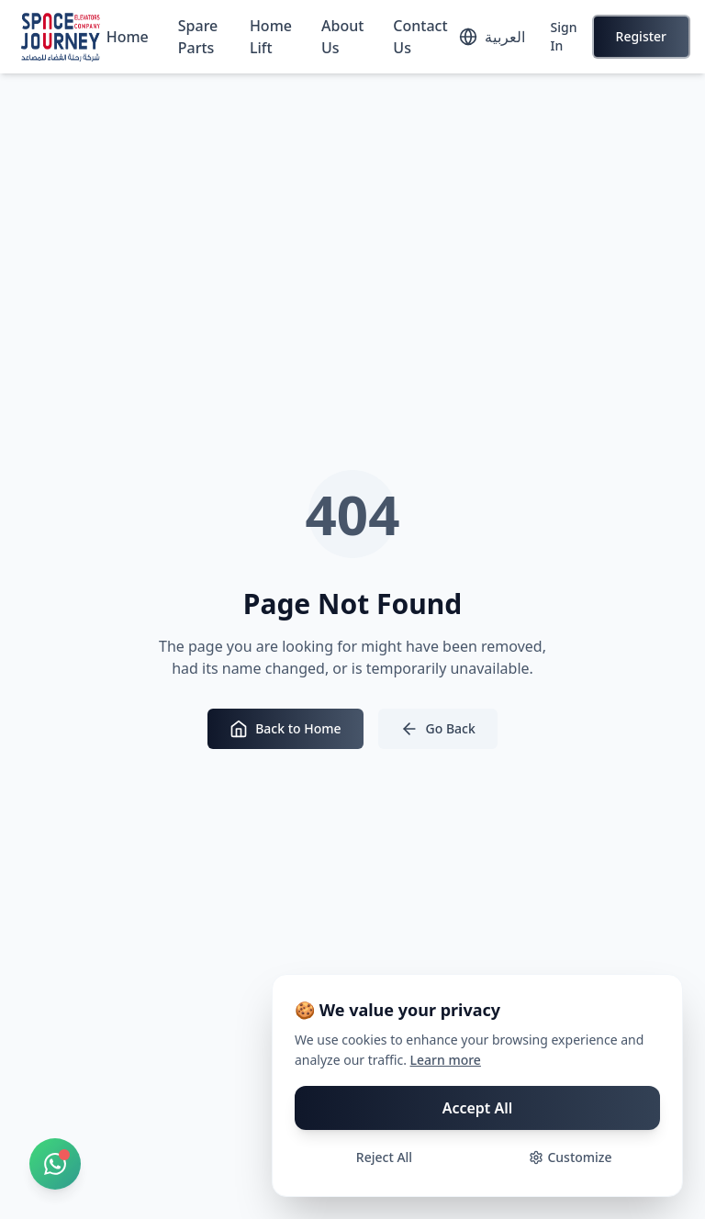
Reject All (384, 1157)
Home (127, 37)
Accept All (477, 1108)
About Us (342, 37)
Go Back (438, 729)
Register (641, 36)
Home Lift (271, 37)
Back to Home (285, 729)
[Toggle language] (492, 36)
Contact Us (420, 37)
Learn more (445, 1059)
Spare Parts (198, 37)
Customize (570, 1157)
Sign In (564, 36)
